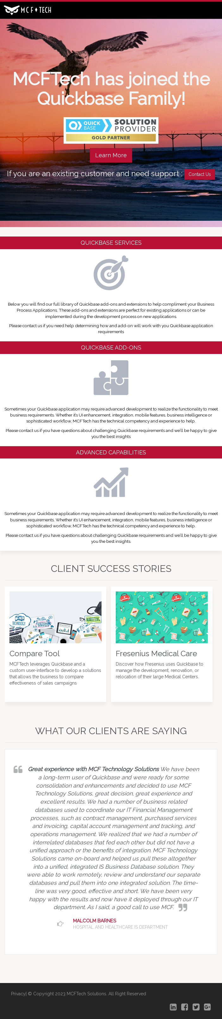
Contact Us (199, 174)
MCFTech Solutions (86, 993)
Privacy (18, 993)
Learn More (111, 155)
